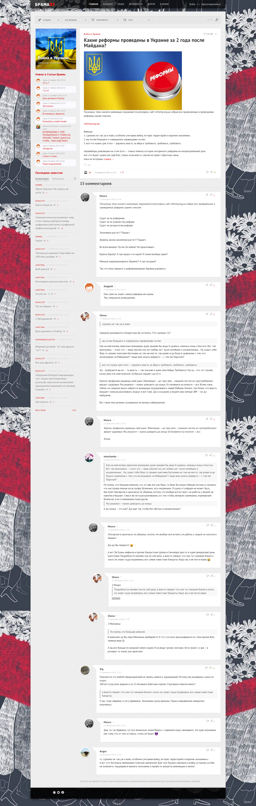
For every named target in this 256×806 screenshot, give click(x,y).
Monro (103, 196)
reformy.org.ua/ (92, 123)
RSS (39, 66)
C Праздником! (43, 318)
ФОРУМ (151, 4)
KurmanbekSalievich (45, 339)
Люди (121, 4)
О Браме (164, 4)
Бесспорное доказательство (51, 281)
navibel (38, 185)
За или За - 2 (42, 293)
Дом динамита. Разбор (53, 98)
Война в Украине (92, 34)
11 (62, 228)
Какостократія (43, 205)
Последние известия (49, 173)
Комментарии (42, 178)
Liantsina (40, 265)
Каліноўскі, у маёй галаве (55, 121)
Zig (101, 669)
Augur (103, 751)
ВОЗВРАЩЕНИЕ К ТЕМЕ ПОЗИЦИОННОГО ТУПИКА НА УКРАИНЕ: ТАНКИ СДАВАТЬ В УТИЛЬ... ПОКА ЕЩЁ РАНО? (57, 136)
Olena (103, 315)
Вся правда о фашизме (54, 113)
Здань (45, 80)
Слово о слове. (50, 156)
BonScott (40, 201)
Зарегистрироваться (211, 4)
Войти (192, 4)
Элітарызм (47, 148)
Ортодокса (48, 106)
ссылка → (109, 159)
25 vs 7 (46, 83)
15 (214, 34)
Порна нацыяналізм (52, 164)
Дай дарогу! (42, 269)
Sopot (38, 240)
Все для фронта (44, 362)
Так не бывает (43, 306)
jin (87, 172)
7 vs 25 (46, 90)
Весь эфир (40, 410)
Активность (136, 4)
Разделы (108, 4)
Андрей (108, 286)
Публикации (58, 178)
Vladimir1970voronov (51, 126)
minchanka (110, 456)
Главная (93, 4)
